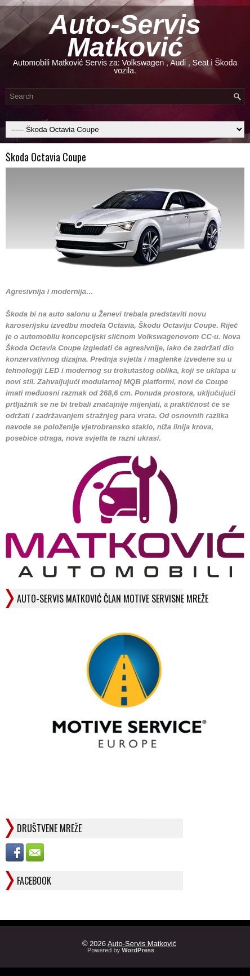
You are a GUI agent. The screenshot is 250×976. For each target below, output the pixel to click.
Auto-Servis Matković (124, 36)
